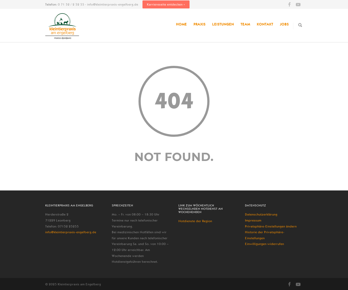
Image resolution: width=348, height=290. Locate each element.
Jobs (284, 24)
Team (245, 24)
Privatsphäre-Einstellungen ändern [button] (271, 226)
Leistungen (223, 24)
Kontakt (265, 24)
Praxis (200, 24)
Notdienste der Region (195, 221)
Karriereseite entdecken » (166, 4)
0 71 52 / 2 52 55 (71, 4)
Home (181, 24)
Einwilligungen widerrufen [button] (264, 244)
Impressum (253, 220)
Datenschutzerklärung (261, 214)
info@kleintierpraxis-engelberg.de (112, 4)
